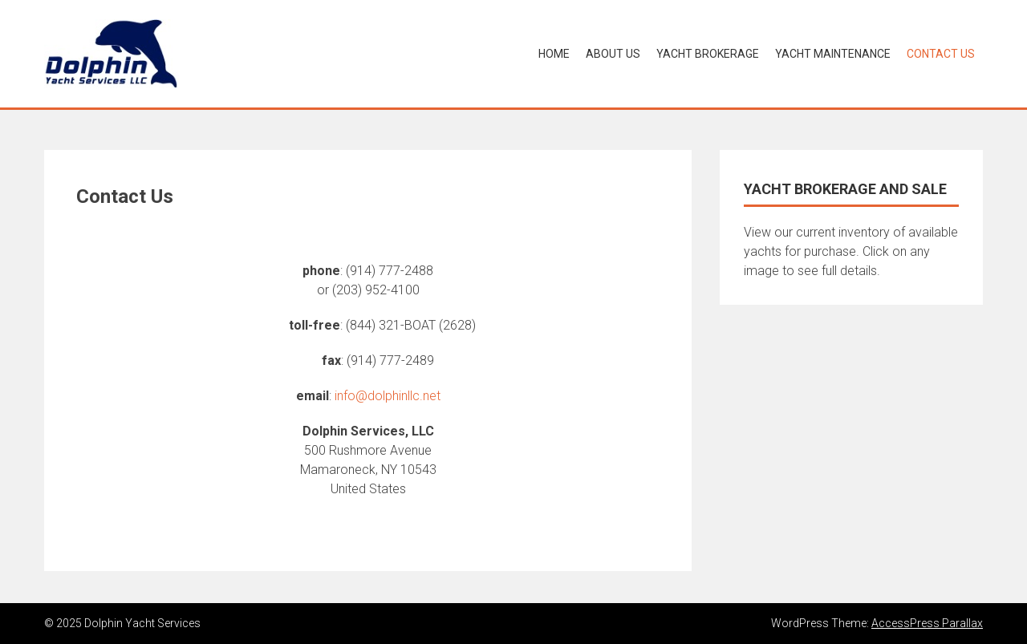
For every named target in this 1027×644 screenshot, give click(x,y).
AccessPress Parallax (927, 623)
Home (554, 53)
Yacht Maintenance (833, 53)
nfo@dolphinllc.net (388, 395)
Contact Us (941, 53)
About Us (613, 53)
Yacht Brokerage (707, 53)
